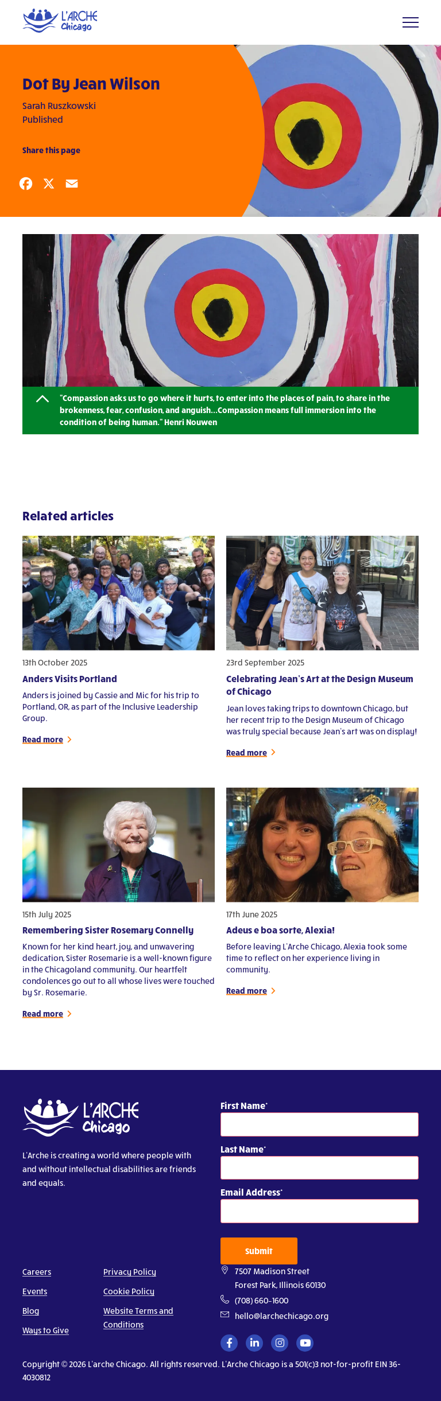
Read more (42, 743)
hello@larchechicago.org (281, 1316)
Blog (30, 1311)
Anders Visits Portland (69, 682)
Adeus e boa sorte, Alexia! (280, 933)
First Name (242, 1105)
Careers (36, 1272)
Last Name (242, 1148)
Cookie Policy (128, 1291)
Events (34, 1291)
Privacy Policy (129, 1272)
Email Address (250, 1191)
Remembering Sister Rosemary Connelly (108, 933)
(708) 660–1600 (261, 1300)
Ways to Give (45, 1330)
